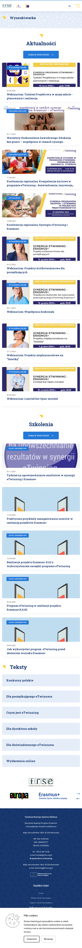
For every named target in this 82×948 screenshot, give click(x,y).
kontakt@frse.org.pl (44, 855)
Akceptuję (48, 939)
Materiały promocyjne (41, 898)
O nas (41, 893)
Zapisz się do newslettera (41, 903)
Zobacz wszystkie (38, 54)
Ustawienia (32, 939)
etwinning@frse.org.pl (44, 868)
